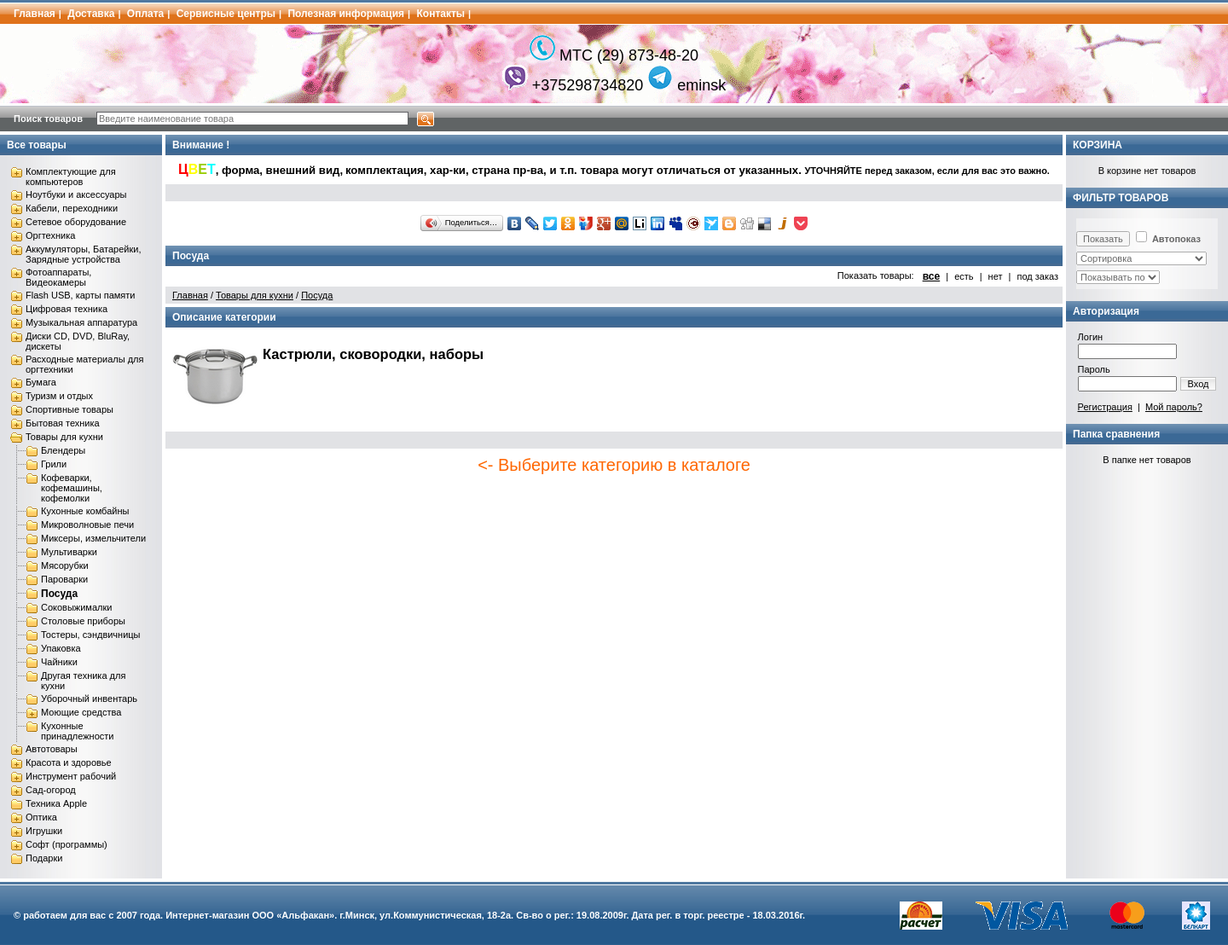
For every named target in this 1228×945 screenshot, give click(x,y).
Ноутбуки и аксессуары (76, 194)
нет (995, 276)
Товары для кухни (64, 437)
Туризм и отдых (59, 396)
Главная (34, 14)
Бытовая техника (63, 423)
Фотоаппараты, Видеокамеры (58, 277)
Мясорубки (65, 565)
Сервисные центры (226, 14)
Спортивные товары (69, 409)
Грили (54, 464)
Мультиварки (69, 552)
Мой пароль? (1173, 407)
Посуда (59, 594)
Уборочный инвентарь (89, 698)
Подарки (44, 858)
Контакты (441, 14)
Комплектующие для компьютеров (71, 176)
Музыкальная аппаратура (81, 322)
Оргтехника (50, 235)
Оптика (41, 817)
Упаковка (61, 648)
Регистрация (1105, 407)
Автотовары (52, 749)
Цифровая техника (66, 309)
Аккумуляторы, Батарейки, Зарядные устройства (83, 254)
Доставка (90, 14)
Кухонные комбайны (85, 511)
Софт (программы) (66, 844)
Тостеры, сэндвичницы (91, 634)
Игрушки (44, 831)
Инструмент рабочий (71, 776)
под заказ (1037, 276)
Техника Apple (56, 803)
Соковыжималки (76, 607)
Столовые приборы (83, 621)
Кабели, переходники (72, 208)
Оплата (145, 14)
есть (963, 276)
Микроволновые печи (87, 524)
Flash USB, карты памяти (81, 295)
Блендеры (63, 450)
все (932, 276)
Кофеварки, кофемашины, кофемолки (71, 487)
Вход (1198, 384)
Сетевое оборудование (76, 222)
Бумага (41, 382)
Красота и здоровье (69, 762)
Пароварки (64, 579)
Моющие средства (81, 712)
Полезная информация (345, 14)
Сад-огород (51, 790)
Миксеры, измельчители (93, 538)
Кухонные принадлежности (77, 731)
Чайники (59, 662)
